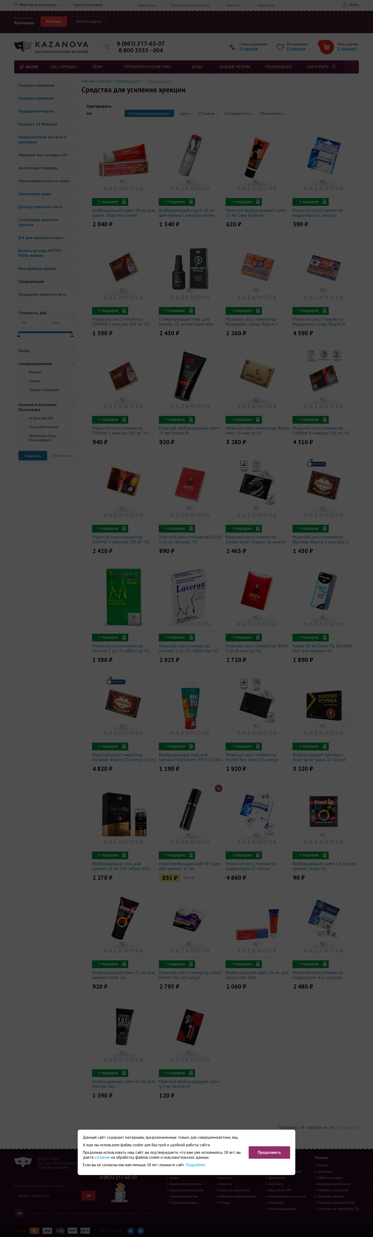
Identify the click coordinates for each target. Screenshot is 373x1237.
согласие (102, 1157)
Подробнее (195, 1164)
